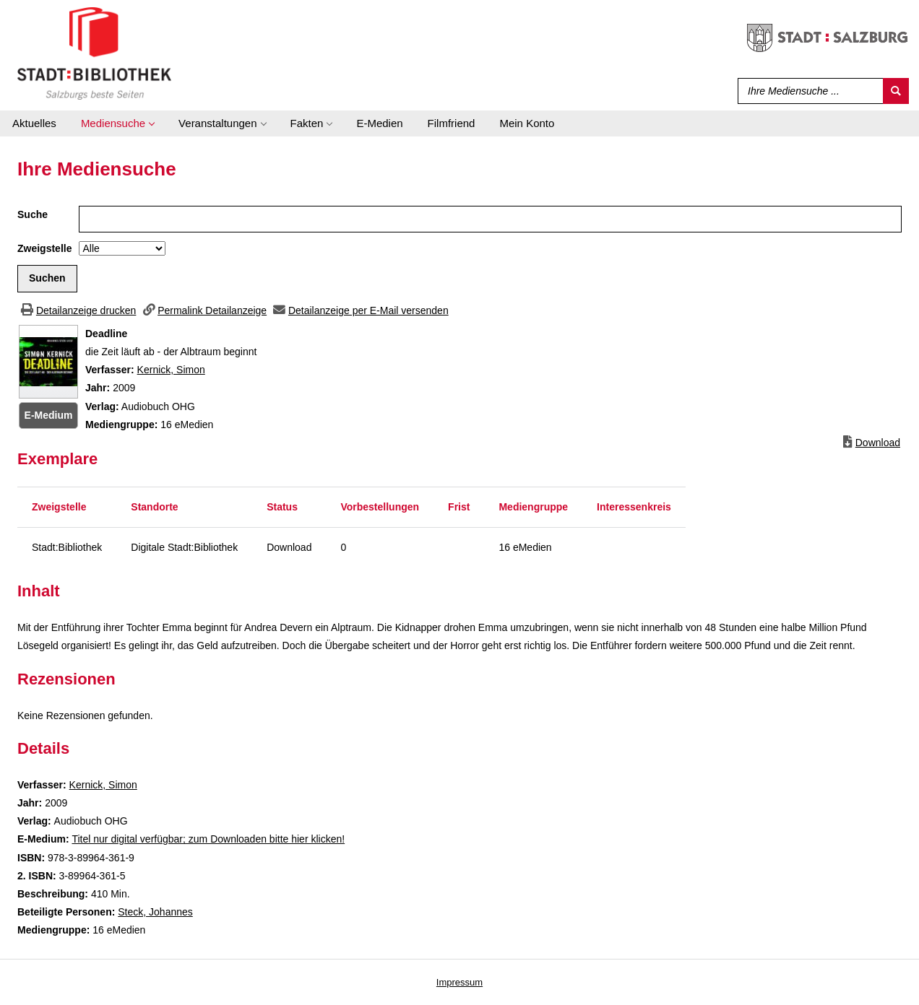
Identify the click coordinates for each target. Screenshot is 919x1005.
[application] (117, 123)
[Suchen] (896, 91)
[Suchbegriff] (807, 90)
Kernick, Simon (171, 369)
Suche (32, 214)
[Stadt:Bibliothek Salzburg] (94, 52)
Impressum (459, 982)
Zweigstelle (44, 248)
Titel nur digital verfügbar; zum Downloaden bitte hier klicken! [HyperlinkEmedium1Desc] (208, 839)
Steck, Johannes (155, 912)
